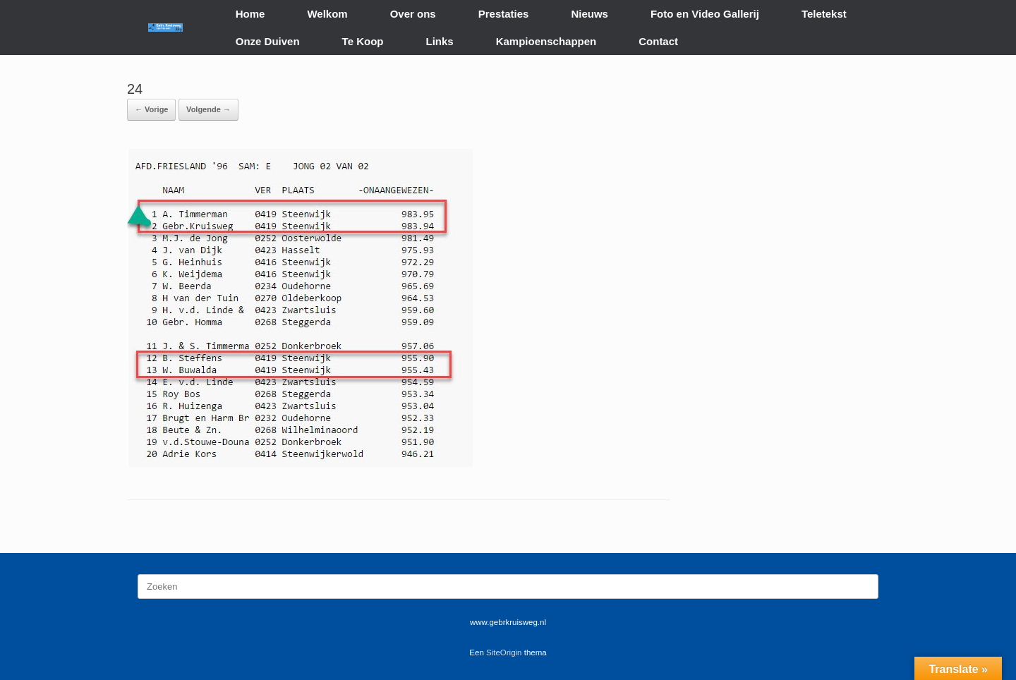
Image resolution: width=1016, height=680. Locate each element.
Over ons (413, 14)
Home (250, 14)
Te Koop (363, 41)
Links (440, 41)
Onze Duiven (268, 41)
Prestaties (503, 14)
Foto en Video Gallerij (705, 14)
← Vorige (151, 109)
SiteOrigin (504, 652)
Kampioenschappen (546, 41)
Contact (658, 41)
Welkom (327, 14)
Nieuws (589, 14)
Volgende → (208, 109)
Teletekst (824, 14)
